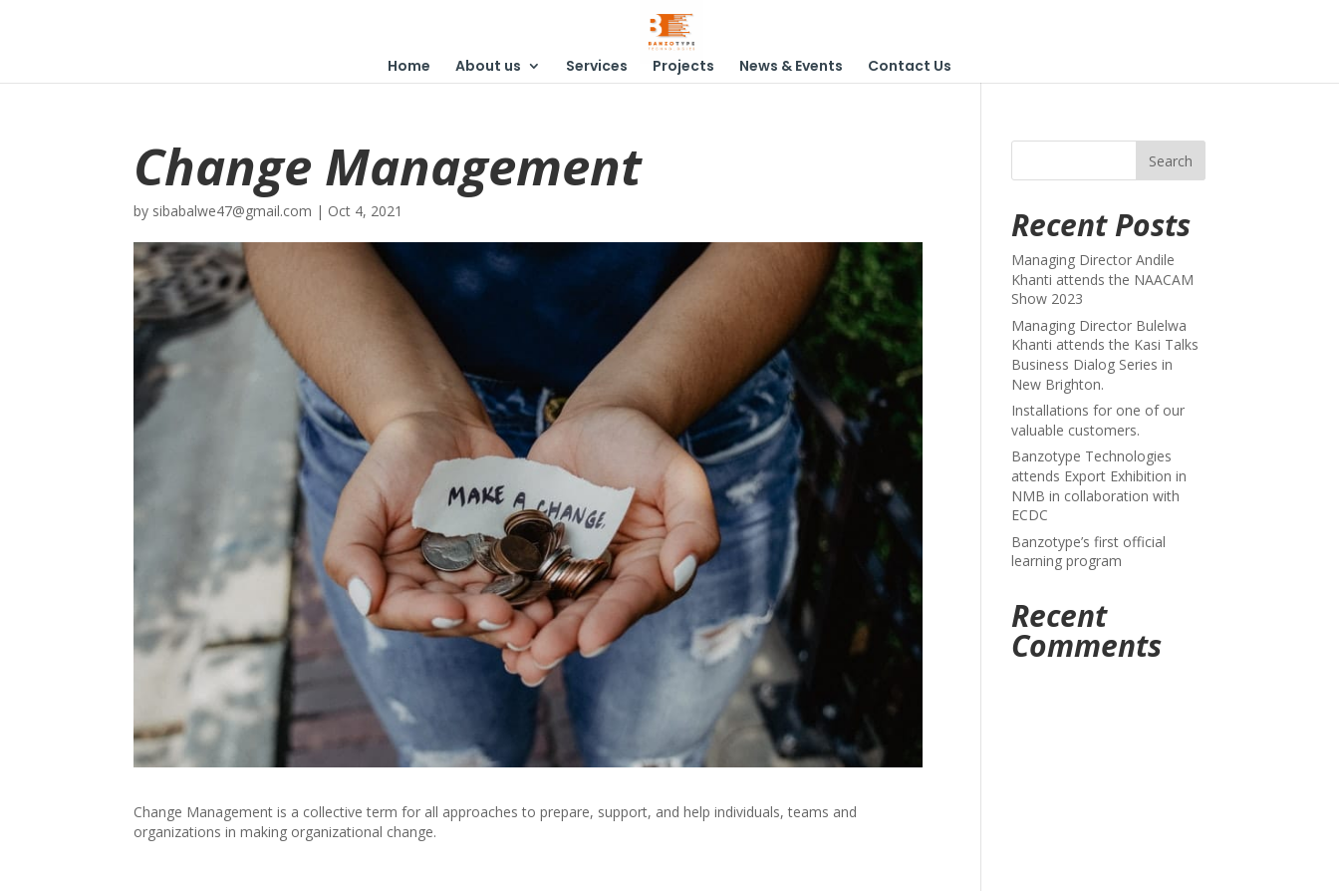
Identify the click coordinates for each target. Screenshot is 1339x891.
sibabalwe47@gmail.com (232, 210)
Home (409, 67)
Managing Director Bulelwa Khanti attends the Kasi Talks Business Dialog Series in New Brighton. (1105, 355)
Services (597, 67)
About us (488, 67)
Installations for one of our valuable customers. (1098, 420)
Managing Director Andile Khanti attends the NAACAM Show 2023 (1102, 279)
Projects (683, 67)
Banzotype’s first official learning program (1088, 551)
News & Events (791, 67)
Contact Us (909, 67)
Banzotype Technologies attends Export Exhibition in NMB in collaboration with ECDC (1099, 485)
